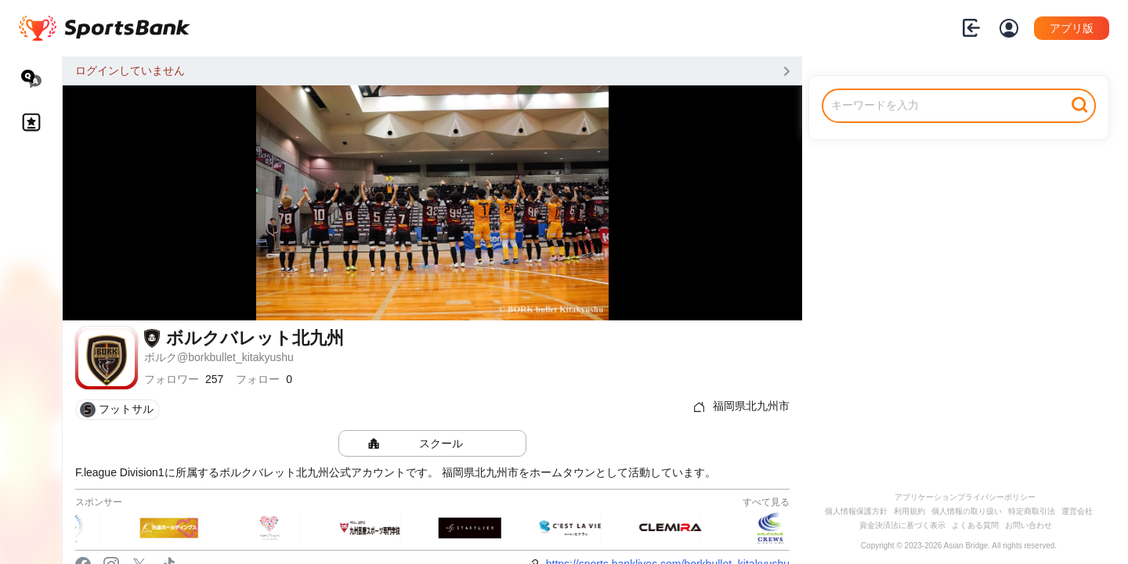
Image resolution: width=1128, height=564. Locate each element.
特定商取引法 (1031, 511)
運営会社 (1077, 511)
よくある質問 (975, 525)
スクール (441, 443)
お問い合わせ (1028, 525)
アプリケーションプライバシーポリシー (965, 497)
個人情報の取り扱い (966, 511)
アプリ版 (1072, 28)
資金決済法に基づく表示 (902, 525)
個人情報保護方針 (856, 511)
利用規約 (909, 511)
